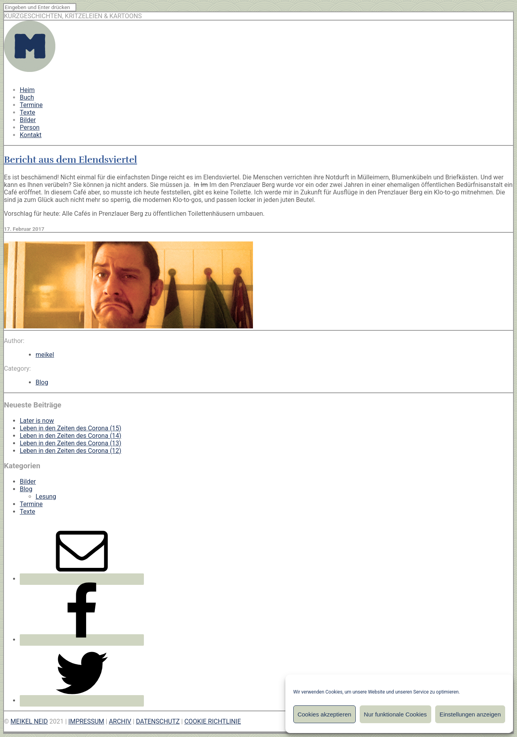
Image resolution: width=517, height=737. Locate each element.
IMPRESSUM (86, 721)
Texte (27, 112)
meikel (45, 354)
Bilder (28, 120)
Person (30, 127)
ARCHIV (120, 721)
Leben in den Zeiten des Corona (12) (70, 450)
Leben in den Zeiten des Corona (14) (70, 435)
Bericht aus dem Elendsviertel (70, 160)
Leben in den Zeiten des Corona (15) (70, 428)
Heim (27, 90)
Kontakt (31, 135)
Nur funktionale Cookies (395, 714)
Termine (31, 105)
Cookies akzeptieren (324, 714)
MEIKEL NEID (29, 721)
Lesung (46, 496)
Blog (42, 382)
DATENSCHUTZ (158, 721)
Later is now (37, 420)
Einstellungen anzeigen (470, 714)
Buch (27, 97)
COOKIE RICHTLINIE (212, 721)
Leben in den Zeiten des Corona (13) (70, 443)
